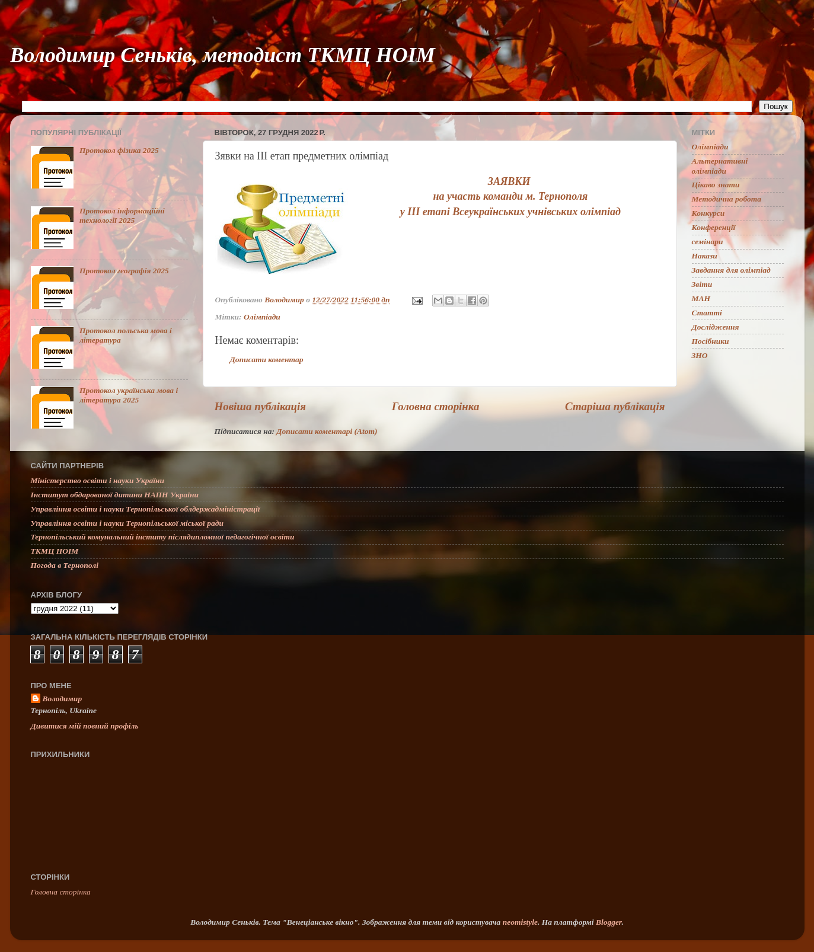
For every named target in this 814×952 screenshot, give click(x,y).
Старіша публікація (615, 406)
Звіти (702, 284)
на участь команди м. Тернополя (510, 196)
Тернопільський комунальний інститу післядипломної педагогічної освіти (163, 536)
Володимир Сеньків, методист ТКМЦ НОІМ (222, 55)
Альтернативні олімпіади (720, 165)
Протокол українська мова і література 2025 (128, 395)
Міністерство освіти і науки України (98, 480)
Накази (704, 255)
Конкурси (708, 213)
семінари (707, 241)
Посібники (710, 341)
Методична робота (727, 198)
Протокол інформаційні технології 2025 (122, 215)
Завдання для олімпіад (731, 270)
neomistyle (520, 922)
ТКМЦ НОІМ (55, 551)
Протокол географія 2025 (124, 270)
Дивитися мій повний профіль (85, 725)
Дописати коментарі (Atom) (326, 431)
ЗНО (700, 355)
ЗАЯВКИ (510, 181)
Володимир (62, 698)
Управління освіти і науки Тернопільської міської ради (127, 523)
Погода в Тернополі (64, 565)
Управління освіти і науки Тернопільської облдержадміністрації (145, 508)
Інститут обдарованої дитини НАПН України (115, 494)
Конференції (714, 227)
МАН (701, 298)
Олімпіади (262, 316)
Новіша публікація (261, 406)
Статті (707, 312)
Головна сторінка (436, 406)
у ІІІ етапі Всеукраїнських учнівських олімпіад (510, 212)
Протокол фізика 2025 (119, 150)
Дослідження (715, 326)
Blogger (609, 922)
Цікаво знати (716, 184)
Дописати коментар (267, 359)
